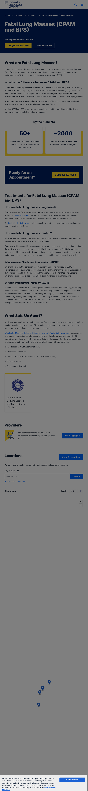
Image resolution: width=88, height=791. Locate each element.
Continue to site (72, 780)
